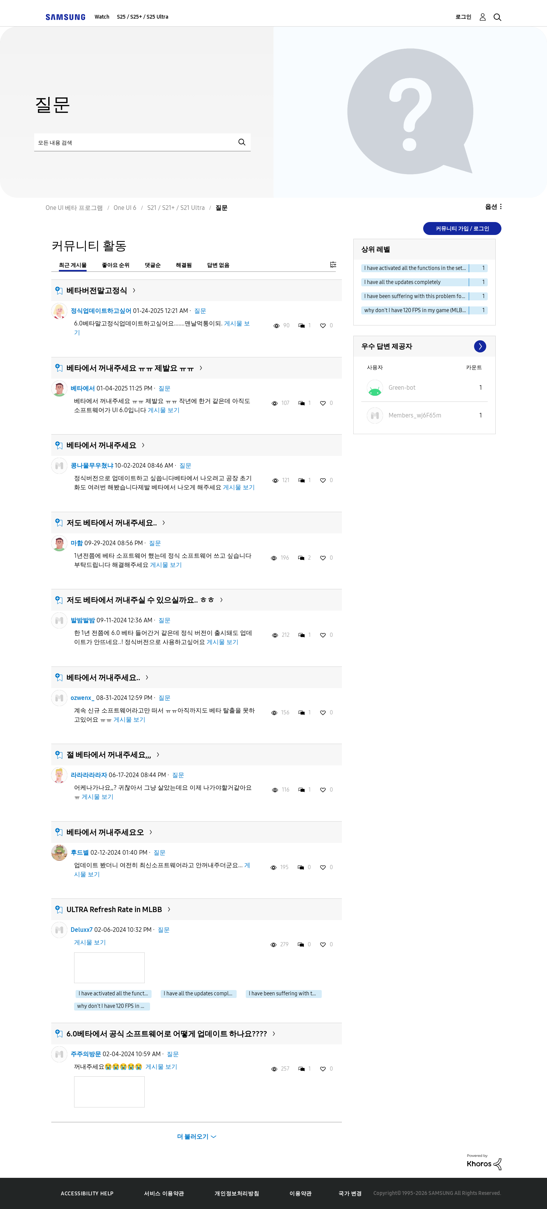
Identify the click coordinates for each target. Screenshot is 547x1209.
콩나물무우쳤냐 (92, 465)
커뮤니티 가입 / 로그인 (462, 228)
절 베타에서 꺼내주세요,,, (108, 754)
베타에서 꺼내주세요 (101, 445)
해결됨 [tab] (184, 265)
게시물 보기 (164, 410)
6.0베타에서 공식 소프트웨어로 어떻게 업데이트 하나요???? (166, 1033)
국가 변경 (350, 1193)
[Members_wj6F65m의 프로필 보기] (415, 415)
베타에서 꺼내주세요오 (105, 832)
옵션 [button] (491, 206)
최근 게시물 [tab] (73, 265)
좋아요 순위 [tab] (116, 265)
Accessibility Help (87, 1193)
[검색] (142, 142)
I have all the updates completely (200, 993)
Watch (102, 17)
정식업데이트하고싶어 (101, 310)
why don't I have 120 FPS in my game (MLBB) (113, 1006)
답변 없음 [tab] (218, 265)
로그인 (463, 17)
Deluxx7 (82, 929)
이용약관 (300, 1193)
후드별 (80, 852)
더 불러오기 (193, 1136)
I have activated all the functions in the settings (115, 993)
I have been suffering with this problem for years (285, 993)
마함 (77, 543)
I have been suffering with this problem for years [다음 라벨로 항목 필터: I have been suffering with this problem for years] (416, 296)
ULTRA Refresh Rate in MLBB (114, 909)
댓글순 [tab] (153, 265)
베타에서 (83, 388)
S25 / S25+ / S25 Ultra (142, 17)
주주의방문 (86, 1054)
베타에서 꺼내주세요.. (103, 677)
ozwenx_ (83, 697)
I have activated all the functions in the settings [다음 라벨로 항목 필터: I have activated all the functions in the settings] (416, 268)
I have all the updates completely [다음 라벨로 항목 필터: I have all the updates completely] (402, 282)
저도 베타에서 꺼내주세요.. (111, 522)
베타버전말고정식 (96, 290)
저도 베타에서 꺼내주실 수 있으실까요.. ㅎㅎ (140, 599)
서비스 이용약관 (164, 1193)
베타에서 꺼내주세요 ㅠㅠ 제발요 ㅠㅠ (130, 368)
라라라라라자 (89, 775)
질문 (200, 310)
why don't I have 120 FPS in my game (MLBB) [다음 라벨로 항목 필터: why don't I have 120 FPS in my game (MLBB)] (415, 310)
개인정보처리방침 (237, 1193)
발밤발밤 (83, 620)
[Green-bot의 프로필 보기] (402, 387)
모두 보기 (424, 346)
